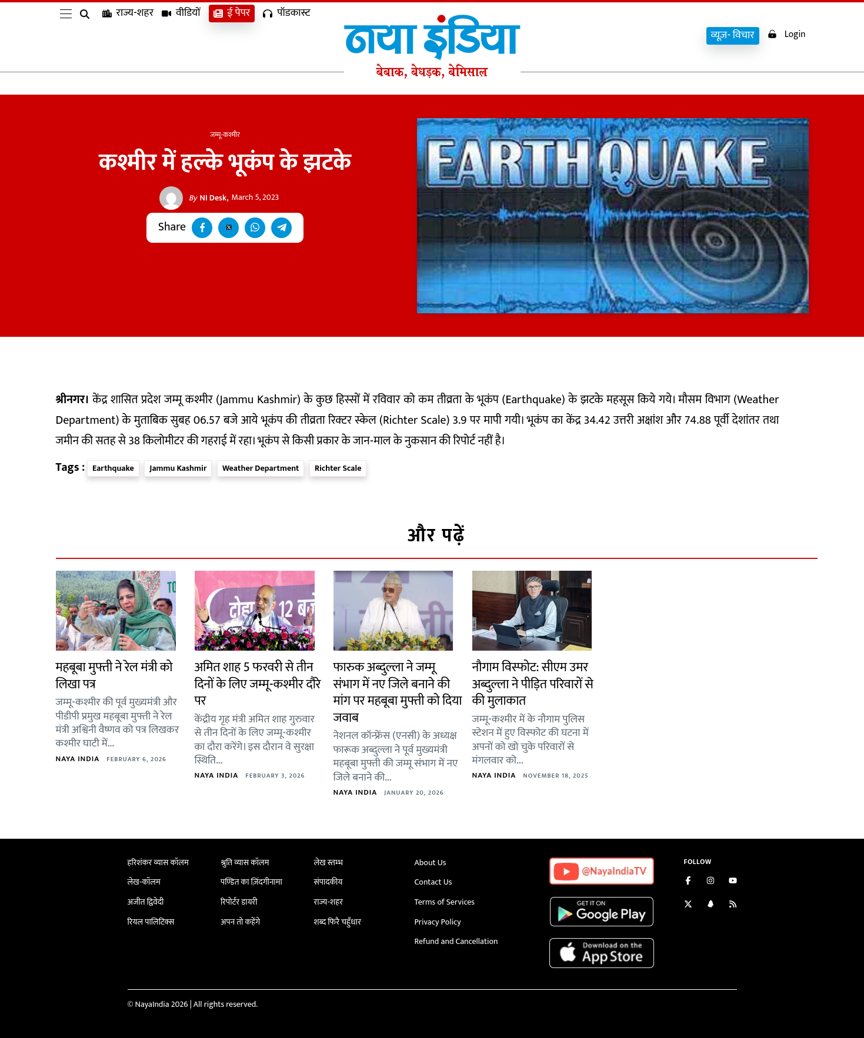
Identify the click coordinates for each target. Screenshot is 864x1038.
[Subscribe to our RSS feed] (733, 905)
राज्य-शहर (128, 35)
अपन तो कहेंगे (240, 921)
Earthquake (113, 468)
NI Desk (208, 198)
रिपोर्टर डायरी (239, 902)
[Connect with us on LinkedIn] (710, 905)
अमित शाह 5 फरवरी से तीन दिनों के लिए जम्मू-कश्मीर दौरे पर (258, 684)
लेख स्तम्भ (328, 862)
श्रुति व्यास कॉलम (245, 862)
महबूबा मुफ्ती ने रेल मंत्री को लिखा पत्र (114, 676)
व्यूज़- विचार (731, 35)
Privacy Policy (438, 921)
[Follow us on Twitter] (688, 905)
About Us (430, 862)
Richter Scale (338, 468)
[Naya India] (432, 76)
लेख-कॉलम (144, 882)
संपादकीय (328, 882)
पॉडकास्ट (286, 35)
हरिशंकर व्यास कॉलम (158, 862)
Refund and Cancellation (456, 941)
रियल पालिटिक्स (151, 921)
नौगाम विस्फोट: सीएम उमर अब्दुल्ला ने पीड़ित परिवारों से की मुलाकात (532, 684)
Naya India (78, 758)
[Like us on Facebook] (688, 882)
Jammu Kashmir (177, 468)
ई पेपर (232, 35)
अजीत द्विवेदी (146, 902)
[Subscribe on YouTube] (733, 882)
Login (785, 34)
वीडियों (181, 35)
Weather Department (260, 468)
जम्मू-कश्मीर (225, 134)
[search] (87, 36)
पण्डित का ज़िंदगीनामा (251, 882)
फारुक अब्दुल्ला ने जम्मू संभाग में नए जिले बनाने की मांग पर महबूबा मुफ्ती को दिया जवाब (397, 693)
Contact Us (433, 882)
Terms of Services (445, 902)
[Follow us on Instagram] (710, 882)
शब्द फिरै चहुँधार (337, 921)
